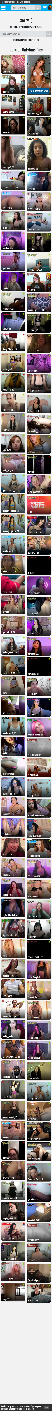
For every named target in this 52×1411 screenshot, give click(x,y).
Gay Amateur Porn (23, 2)
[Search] (38, 7)
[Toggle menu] (3, 8)
